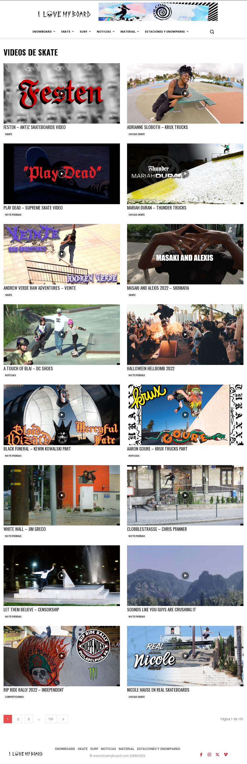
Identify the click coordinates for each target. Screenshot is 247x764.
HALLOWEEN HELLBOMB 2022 (150, 368)
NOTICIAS (10, 375)
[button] (212, 32)
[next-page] (63, 719)
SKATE (8, 134)
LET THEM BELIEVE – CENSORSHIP (31, 609)
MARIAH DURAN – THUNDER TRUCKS (156, 207)
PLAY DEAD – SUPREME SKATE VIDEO (33, 207)
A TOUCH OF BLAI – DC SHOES (28, 368)
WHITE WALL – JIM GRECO (25, 529)
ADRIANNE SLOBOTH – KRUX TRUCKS (157, 127)
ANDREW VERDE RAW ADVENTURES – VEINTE (40, 288)
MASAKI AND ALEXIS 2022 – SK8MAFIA (158, 288)
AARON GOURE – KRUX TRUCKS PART (157, 448)
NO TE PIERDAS (13, 215)
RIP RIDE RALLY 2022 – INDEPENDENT (34, 690)
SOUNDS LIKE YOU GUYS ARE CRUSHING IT (161, 609)
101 (51, 719)
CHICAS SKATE (137, 134)
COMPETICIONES (14, 697)
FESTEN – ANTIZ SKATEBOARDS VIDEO (35, 127)
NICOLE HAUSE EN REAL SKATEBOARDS (158, 690)
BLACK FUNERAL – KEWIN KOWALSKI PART (37, 448)
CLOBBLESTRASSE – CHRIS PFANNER (157, 529)
